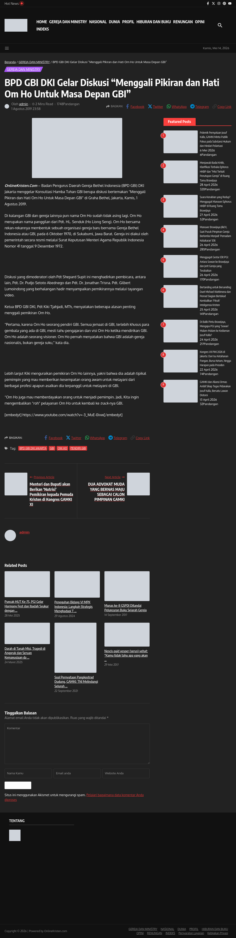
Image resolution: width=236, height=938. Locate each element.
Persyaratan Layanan (191, 933)
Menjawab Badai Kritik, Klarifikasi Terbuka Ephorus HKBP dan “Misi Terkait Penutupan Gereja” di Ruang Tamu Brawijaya (215, 175)
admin (23, 104)
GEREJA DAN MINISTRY (68, 21)
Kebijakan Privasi (217, 933)
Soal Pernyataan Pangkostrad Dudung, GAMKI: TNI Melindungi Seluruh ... (76, 681)
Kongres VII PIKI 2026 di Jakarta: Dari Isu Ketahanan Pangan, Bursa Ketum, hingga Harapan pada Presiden (215, 369)
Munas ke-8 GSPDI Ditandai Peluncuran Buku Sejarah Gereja (125, 607)
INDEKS (42, 28)
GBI (52, 448)
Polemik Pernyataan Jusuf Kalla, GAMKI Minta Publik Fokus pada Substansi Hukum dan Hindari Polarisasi (215, 141)
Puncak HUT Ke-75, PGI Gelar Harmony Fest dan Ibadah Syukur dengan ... (27, 605)
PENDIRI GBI (78, 448)
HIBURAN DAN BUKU (154, 21)
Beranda (10, 62)
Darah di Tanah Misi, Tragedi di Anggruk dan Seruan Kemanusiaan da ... (25, 652)
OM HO (62, 448)
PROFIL (128, 21)
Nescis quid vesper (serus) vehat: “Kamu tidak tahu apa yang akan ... (126, 655)
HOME (41, 21)
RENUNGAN (183, 21)
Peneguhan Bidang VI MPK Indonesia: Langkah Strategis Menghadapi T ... (73, 606)
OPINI (199, 21)
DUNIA (114, 21)
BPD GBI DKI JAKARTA (32, 448)
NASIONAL (97, 21)
